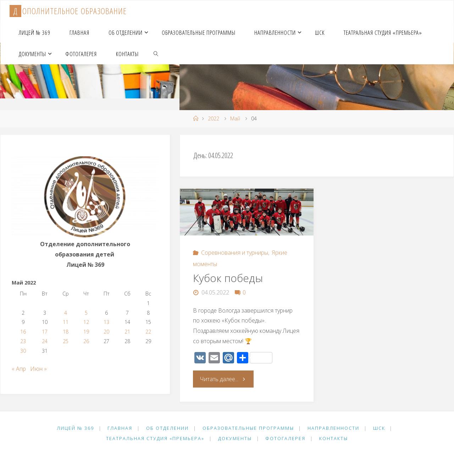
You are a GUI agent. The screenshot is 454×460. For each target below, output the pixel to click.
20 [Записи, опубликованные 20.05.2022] (106, 331)
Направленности (333, 428)
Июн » (38, 369)
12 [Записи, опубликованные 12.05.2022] (86, 322)
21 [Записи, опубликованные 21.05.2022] (127, 331)
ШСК (379, 428)
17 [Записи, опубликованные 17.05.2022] (45, 331)
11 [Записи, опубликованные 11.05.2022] (65, 322)
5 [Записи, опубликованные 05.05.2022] (86, 312)
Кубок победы (228, 278)
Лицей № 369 (75, 428)
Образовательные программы (248, 428)
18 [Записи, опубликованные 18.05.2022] (65, 331)
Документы (235, 438)
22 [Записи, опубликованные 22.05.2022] (148, 331)
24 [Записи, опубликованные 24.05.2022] (45, 341)
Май (235, 118)
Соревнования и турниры (234, 252)
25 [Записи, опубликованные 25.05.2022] (65, 341)
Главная (119, 428)
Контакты (333, 438)
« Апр (19, 369)
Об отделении (167, 428)
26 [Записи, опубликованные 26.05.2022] (86, 341)
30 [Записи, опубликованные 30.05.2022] (23, 350)
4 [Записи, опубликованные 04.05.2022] (65, 312)
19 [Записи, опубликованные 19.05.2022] (86, 331)
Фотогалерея (285, 438)
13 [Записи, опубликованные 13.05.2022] (106, 322)
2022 (213, 118)
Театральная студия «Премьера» (155, 438)
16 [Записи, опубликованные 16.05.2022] (23, 331)
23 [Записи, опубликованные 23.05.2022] (23, 341)
